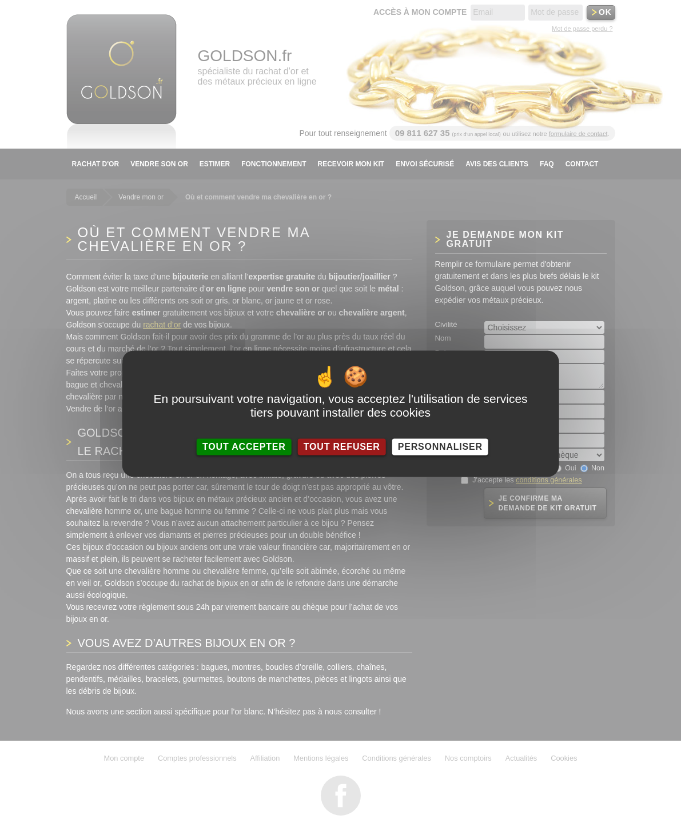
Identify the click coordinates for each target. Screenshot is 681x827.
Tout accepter (244, 447)
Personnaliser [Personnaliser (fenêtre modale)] (440, 447)
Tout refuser (342, 447)
